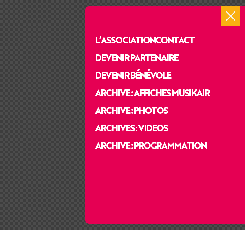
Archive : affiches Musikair (152, 92)
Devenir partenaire (136, 57)
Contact (174, 39)
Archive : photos (131, 110)
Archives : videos (131, 127)
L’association (125, 39)
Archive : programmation (150, 145)
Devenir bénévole (133, 74)
